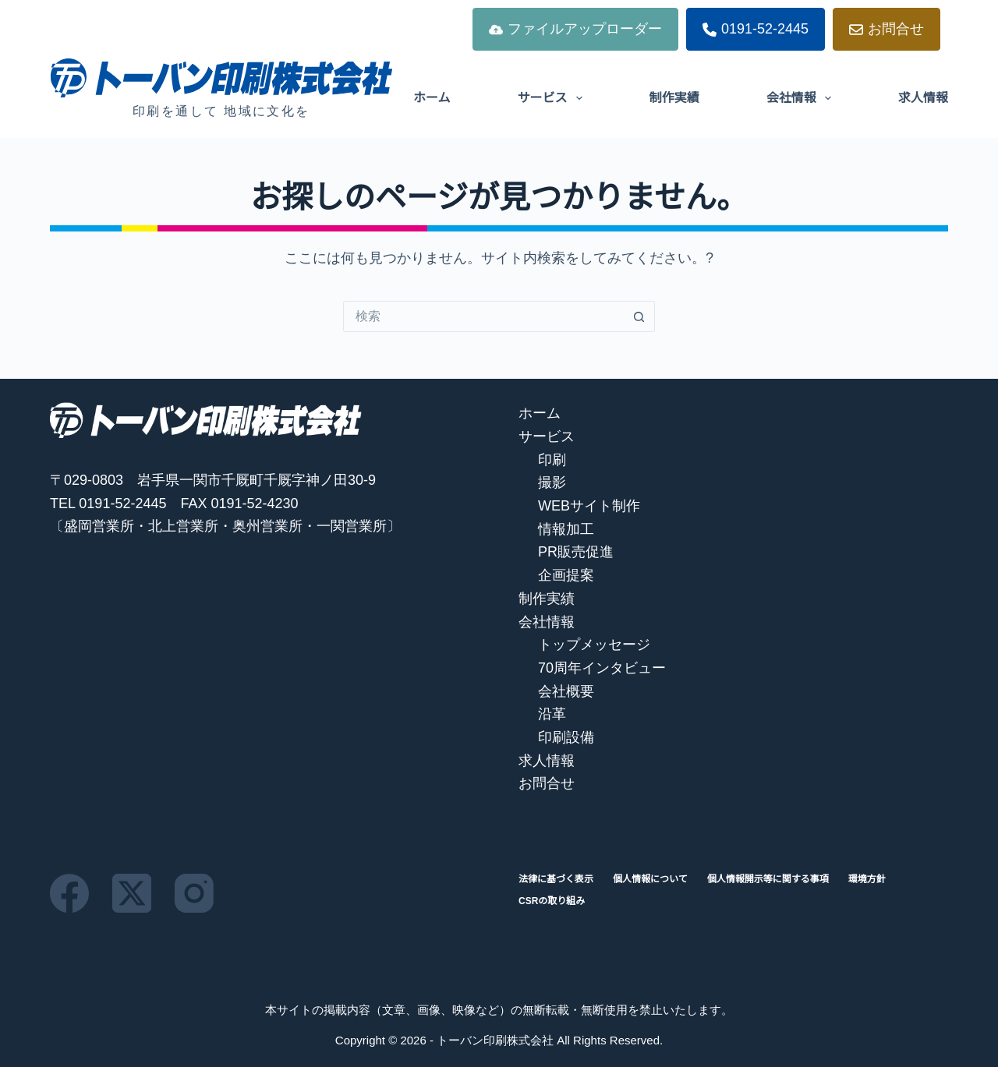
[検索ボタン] (639, 316)
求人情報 (923, 97)
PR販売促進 (576, 552)
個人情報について (650, 879)
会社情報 (801, 98)
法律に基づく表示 (555, 879)
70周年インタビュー (602, 668)
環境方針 (867, 879)
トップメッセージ (594, 644)
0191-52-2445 (755, 29)
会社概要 (566, 691)
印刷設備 (566, 737)
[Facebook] (69, 893)
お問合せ (886, 29)
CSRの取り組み (551, 901)
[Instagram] (194, 893)
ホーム (432, 97)
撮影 (552, 482)
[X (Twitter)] (131, 893)
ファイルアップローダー (575, 29)
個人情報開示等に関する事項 (768, 879)
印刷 (552, 460)
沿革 (552, 714)
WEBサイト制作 (589, 506)
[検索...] (483, 316)
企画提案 (566, 575)
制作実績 (674, 97)
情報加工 (566, 529)
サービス (553, 98)
